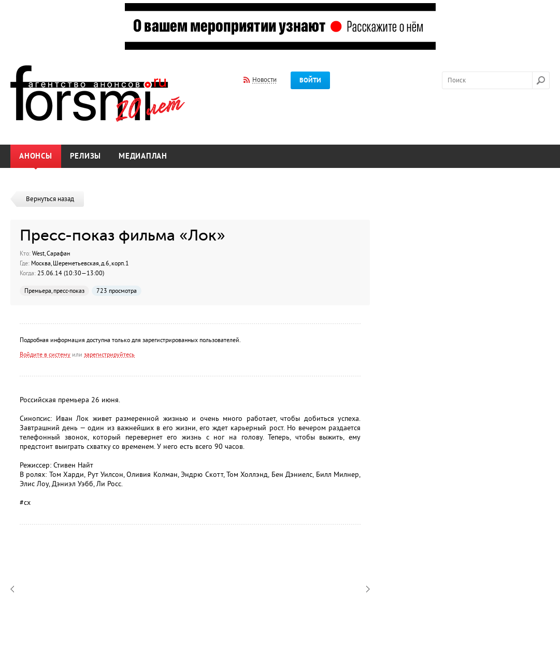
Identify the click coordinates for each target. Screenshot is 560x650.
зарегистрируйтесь (109, 354)
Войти (310, 80)
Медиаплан (143, 156)
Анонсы (35, 156)
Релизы (86, 156)
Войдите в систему (45, 354)
